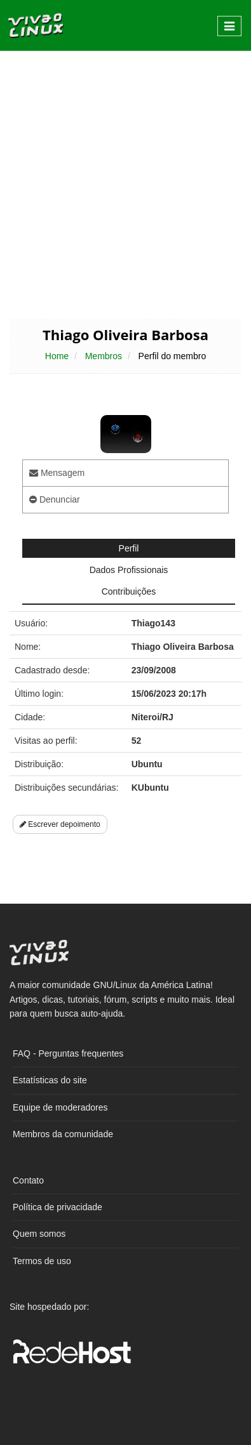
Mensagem (57, 473)
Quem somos (39, 1234)
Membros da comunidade (63, 1134)
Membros (103, 356)
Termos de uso (42, 1261)
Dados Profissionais (129, 570)
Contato (28, 1180)
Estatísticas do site (50, 1080)
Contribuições (129, 591)
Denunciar (54, 499)
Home (57, 356)
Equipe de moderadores (60, 1107)
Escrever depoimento (60, 824)
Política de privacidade (57, 1207)
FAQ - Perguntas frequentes (68, 1053)
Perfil (129, 548)
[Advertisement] (125, 183)
